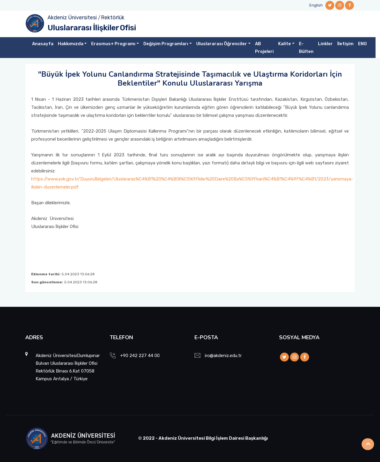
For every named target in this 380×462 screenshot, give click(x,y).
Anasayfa (42, 43)
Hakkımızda (70, 43)
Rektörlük (112, 17)
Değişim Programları (165, 43)
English (316, 5)
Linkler (325, 43)
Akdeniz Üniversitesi (72, 17)
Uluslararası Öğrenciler (221, 43)
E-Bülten (306, 47)
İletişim (345, 43)
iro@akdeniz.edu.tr (223, 355)
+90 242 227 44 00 (140, 355)
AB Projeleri (264, 47)
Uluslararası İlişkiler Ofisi (92, 27)
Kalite (284, 43)
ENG (362, 43)
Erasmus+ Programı (113, 43)
